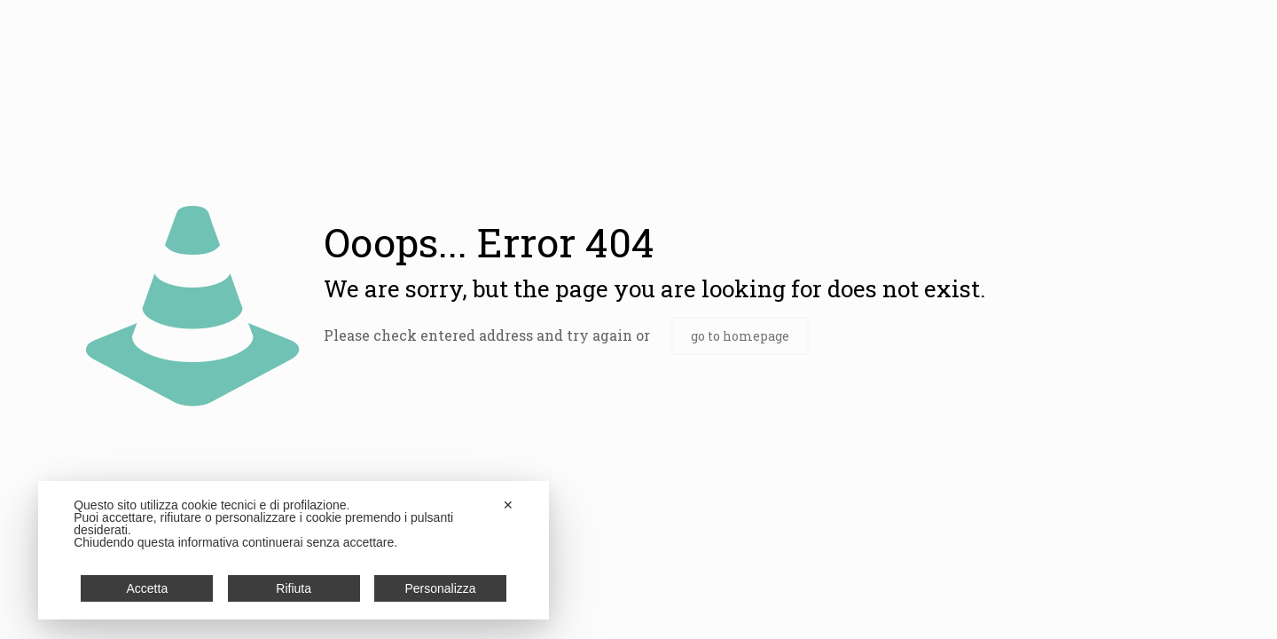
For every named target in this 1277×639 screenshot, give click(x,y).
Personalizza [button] (439, 588)
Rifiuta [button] (293, 588)
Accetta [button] (147, 588)
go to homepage (740, 335)
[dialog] (293, 550)
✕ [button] (508, 505)
